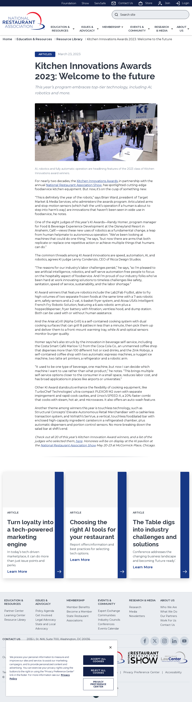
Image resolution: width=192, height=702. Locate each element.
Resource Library (69, 39)
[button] (62, 29)
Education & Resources (34, 39)
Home (7, 39)
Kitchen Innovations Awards (97, 181)
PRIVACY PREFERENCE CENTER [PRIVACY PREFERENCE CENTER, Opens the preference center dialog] (98, 684)
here (79, 441)
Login (182, 3)
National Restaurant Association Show (74, 185)
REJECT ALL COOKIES (98, 671)
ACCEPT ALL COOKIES (98, 660)
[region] (61, 668)
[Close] (110, 647)
